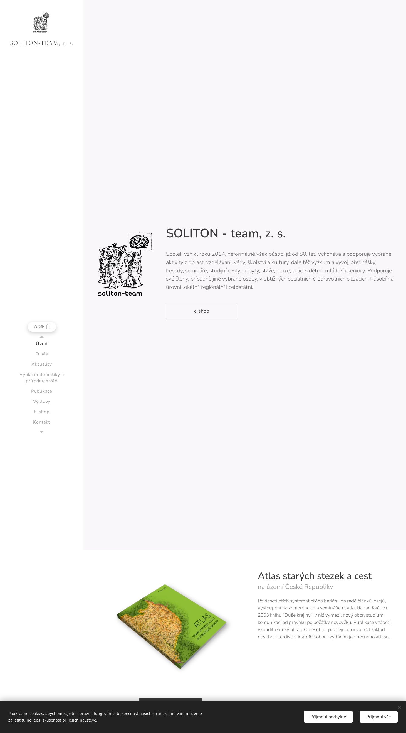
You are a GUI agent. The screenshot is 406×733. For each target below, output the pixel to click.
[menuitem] (42, 344)
